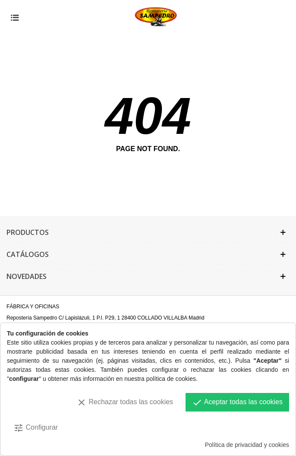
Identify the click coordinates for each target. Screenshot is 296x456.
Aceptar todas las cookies (237, 402)
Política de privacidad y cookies (247, 444)
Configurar (35, 428)
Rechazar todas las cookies (124, 402)
